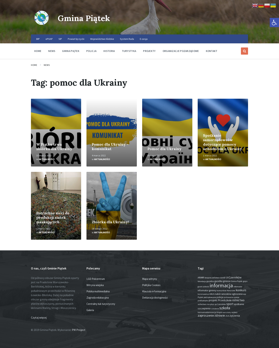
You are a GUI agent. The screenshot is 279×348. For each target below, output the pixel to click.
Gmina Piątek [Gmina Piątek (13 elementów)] (236, 281)
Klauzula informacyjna (154, 291)
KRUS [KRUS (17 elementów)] (212, 294)
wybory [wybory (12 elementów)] (234, 312)
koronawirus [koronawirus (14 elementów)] (203, 294)
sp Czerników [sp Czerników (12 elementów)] (220, 304)
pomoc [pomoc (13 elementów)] (236, 297)
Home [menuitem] (37, 51)
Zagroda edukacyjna (97, 297)
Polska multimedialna (98, 291)
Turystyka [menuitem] (129, 51)
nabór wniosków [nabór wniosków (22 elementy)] (223, 294)
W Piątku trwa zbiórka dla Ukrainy (54, 146)
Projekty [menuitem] (149, 51)
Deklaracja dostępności (155, 297)
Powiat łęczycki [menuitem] (76, 39)
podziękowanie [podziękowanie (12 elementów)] (210, 297)
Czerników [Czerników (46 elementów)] (235, 277)
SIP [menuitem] (60, 39)
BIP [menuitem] (38, 39)
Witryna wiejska (95, 285)
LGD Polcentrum (95, 279)
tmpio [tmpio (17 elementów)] (219, 312)
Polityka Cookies (151, 285)
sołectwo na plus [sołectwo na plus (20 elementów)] (206, 304)
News (47, 65)
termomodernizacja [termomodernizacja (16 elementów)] (207, 312)
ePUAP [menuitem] (49, 39)
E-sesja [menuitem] (144, 39)
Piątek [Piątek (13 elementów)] (200, 297)
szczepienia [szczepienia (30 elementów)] (204, 308)
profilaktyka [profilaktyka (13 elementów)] (203, 300)
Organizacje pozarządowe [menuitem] (181, 51)
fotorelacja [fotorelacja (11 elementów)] (202, 281)
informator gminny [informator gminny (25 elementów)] (207, 290)
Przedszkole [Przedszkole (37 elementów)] (225, 300)
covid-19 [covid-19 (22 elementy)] (224, 277)
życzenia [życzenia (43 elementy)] (235, 315)
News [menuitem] (51, 51)
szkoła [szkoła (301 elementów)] (224, 307)
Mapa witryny (149, 279)
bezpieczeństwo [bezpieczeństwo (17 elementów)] (212, 277)
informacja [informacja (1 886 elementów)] (221, 285)
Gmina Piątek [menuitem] (70, 51)
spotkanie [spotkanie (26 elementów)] (239, 304)
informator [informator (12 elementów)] (237, 286)
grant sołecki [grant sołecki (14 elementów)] (203, 286)
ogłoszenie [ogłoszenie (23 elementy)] (237, 294)
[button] (274, 22)
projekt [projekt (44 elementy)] (213, 300)
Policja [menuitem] (91, 51)
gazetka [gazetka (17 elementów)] (210, 281)
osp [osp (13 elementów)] (244, 294)
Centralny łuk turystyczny (100, 304)
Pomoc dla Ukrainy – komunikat (110, 146)
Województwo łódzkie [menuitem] (102, 39)
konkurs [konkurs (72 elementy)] (241, 290)
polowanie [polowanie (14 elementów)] (228, 297)
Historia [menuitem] (109, 51)
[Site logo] (41, 27)
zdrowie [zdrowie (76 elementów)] (219, 315)
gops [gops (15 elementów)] (245, 281)
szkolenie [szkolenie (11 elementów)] (215, 308)
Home (34, 65)
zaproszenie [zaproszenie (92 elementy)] (206, 315)
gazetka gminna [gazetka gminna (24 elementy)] (222, 281)
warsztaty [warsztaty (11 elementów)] (227, 312)
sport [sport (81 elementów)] (229, 304)
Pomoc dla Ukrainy (164, 149)
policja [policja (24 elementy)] (220, 297)
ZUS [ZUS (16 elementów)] (227, 315)
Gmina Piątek (85, 17)
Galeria (90, 310)
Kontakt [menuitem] (211, 51)
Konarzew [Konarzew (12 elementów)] (231, 290)
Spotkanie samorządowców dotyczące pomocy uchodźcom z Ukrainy (222, 142)
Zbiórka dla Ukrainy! (110, 222)
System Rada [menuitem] (127, 39)
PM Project (78, 330)
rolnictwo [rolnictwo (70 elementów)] (238, 300)
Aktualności (46, 159)
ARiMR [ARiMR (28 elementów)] (201, 277)
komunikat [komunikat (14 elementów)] (222, 290)
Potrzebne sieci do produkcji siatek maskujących (52, 217)
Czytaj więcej (39, 317)
